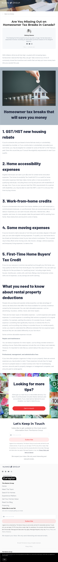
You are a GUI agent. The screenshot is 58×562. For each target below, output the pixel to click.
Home (4, 486)
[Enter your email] (30, 435)
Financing (5, 505)
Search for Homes (8, 492)
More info (10, 555)
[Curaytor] (9, 479)
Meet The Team (8, 489)
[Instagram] (11, 471)
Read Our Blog (7, 502)
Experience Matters (9, 496)
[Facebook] (2, 471)
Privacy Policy (29, 546)
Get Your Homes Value (10, 499)
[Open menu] (56, 3)
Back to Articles (9, 14)
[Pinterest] (5, 471)
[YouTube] (8, 471)
